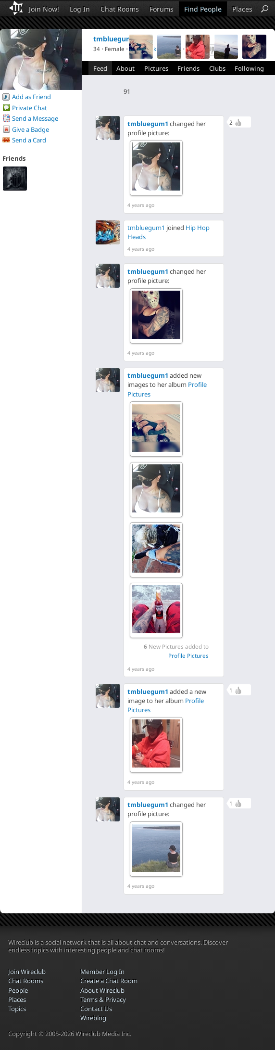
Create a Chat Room (109, 981)
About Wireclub (102, 990)
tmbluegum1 (147, 123)
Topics (17, 1008)
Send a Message (35, 118)
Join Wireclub (27, 971)
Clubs (217, 68)
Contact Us (96, 1008)
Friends (188, 68)
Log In (80, 8)
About (125, 68)
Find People (203, 8)
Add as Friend (31, 96)
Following (249, 68)
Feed (100, 68)
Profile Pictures (188, 655)
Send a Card (29, 140)
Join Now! (44, 8)
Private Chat (29, 107)
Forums (162, 8)
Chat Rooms (119, 8)
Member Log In (102, 971)
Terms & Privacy (103, 999)
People (18, 990)
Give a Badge (30, 129)
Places (242, 8)
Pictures (156, 68)
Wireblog (93, 1018)
